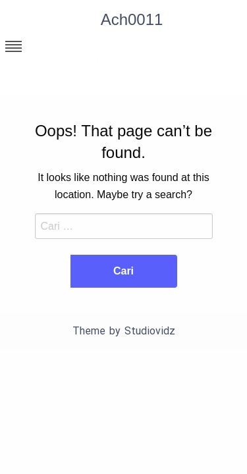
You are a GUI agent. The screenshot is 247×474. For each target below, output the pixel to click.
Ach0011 (132, 19)
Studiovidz (149, 331)
